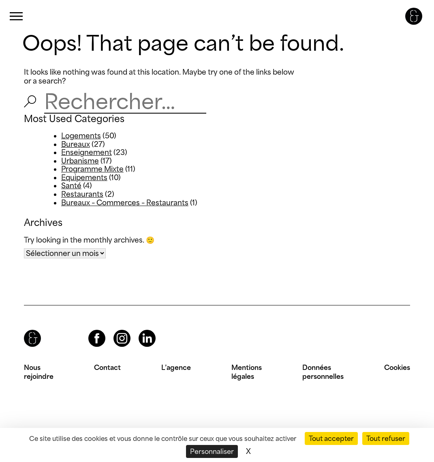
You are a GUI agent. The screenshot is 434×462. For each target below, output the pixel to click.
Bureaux (75, 144)
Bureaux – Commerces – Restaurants (124, 202)
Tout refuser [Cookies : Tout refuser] (385, 438)
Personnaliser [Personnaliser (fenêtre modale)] (212, 451)
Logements (81, 135)
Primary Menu (16, 16)
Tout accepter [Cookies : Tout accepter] (331, 438)
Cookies (397, 367)
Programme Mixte (92, 169)
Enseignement (86, 152)
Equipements (84, 177)
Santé (71, 185)
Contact (107, 367)
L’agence (176, 367)
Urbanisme (80, 161)
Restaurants (82, 194)
